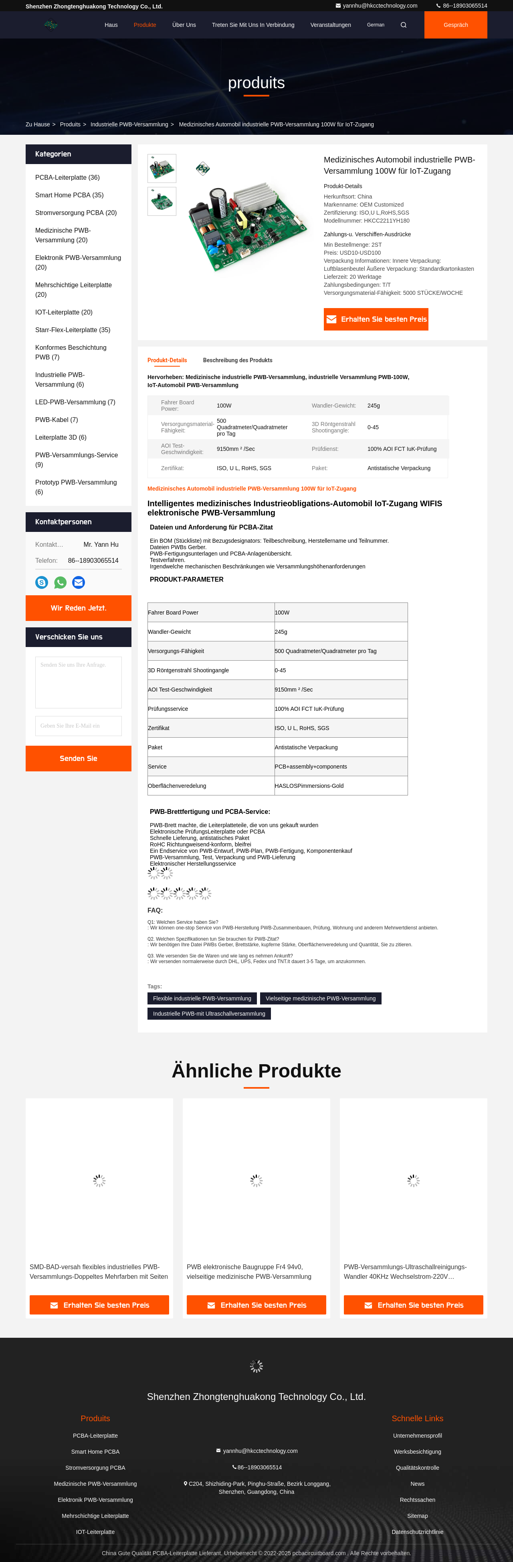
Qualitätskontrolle (417, 1468)
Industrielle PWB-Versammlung (129, 124)
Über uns (184, 25)
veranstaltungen (331, 25)
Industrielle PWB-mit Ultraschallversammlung (209, 1013)
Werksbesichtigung (417, 1451)
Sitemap (417, 1516)
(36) (67, 177)
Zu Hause (38, 124)
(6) (60, 379)
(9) (76, 460)
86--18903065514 (461, 5)
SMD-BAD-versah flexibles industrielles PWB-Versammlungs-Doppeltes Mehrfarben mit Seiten (99, 1272)
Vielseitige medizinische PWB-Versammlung (321, 998)
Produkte (145, 25)
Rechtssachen (418, 1500)
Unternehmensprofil (417, 1435)
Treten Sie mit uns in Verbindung (253, 25)
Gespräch (456, 25)
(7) (71, 352)
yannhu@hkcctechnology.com (377, 5)
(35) (69, 195)
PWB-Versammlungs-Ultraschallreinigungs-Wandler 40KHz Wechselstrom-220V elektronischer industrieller (405, 1273)
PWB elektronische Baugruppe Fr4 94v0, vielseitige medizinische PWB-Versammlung (249, 1272)
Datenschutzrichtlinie (417, 1532)
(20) (76, 212)
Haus (111, 25)
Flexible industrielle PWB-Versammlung (202, 998)
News (417, 1484)
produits (70, 124)
